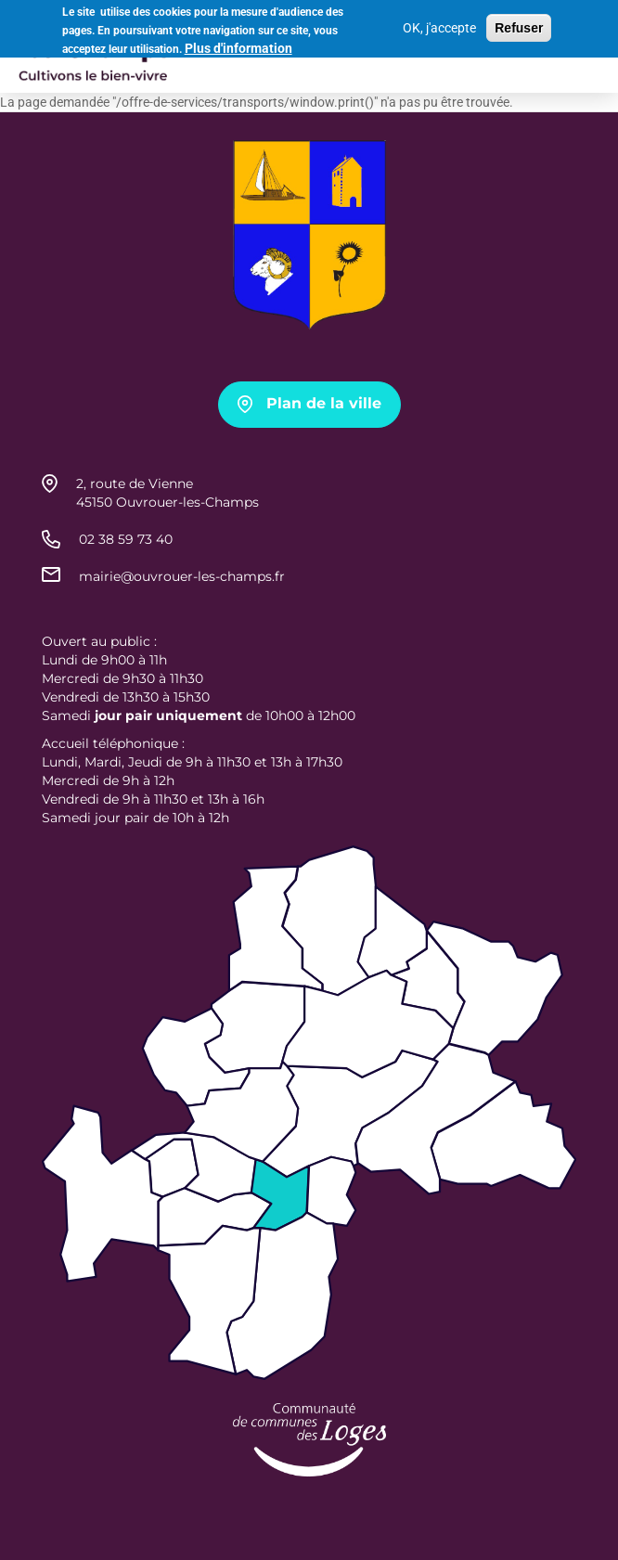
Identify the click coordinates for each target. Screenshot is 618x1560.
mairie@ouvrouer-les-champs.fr (182, 576)
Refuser (519, 25)
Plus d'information (238, 45)
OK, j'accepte (439, 25)
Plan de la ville (323, 403)
